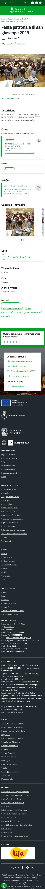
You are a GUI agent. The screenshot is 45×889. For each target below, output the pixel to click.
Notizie (4, 553)
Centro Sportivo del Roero (11, 799)
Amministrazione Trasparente (12, 723)
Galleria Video (6, 607)
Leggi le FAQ (6, 734)
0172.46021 (17, 148)
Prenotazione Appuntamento (12, 738)
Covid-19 (4, 572)
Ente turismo (6, 806)
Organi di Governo (8, 454)
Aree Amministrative (9, 458)
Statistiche (5, 775)
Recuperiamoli (6, 832)
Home (3, 19)
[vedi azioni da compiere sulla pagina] (19, 44)
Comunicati (5, 575)
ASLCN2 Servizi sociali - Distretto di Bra (16, 824)
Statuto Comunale (8, 753)
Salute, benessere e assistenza (13, 530)
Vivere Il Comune (13, 19)
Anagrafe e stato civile (10, 496)
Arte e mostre (6, 557)
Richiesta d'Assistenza (9, 745)
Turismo (4, 537)
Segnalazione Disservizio (10, 742)
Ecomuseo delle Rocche (10, 821)
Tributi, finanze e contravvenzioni (14, 533)
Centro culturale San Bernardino (13, 813)
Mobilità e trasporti (8, 526)
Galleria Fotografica (8, 603)
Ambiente (5, 493)
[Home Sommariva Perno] (21, 10)
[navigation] (4, 10)
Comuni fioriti (6, 828)
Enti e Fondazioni (8, 469)
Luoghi (3, 596)
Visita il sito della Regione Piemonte (15, 791)
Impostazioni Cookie (9, 764)
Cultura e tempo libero (9, 511)
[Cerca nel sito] (39, 10)
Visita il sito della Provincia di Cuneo (15, 795)
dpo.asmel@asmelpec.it (14, 712)
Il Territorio (5, 599)
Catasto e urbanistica (9, 507)
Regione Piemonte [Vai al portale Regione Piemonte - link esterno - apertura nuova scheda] (8, 3)
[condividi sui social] (7, 44)
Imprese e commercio (9, 522)
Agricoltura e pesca (8, 489)
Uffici (3, 461)
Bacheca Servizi (7, 749)
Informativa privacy (8, 756)
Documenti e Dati (8, 465)
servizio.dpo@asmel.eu (15, 709)
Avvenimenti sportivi (9, 564)
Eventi (24, 19)
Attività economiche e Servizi (12, 610)
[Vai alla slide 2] (23, 240)
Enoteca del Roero (8, 817)
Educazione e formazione (11, 515)
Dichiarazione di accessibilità (12, 727)
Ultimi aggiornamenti (9, 771)
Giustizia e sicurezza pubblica (12, 518)
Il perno (4, 568)
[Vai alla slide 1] (21, 240)
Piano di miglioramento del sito (13, 731)
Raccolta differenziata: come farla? (14, 836)
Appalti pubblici (7, 500)
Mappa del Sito (7, 779)
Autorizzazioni (6, 504)
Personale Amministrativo (11, 473)
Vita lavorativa (7, 541)
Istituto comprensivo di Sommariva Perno (17, 810)
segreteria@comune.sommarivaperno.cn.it (19, 153)
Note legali (5, 760)
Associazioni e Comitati (10, 614)
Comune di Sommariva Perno (15, 185)
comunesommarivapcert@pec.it (18, 637)
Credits (4, 767)
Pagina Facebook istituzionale (12, 802)
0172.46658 (9, 629)
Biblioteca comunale (9, 561)
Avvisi (3, 579)
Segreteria (9, 139)
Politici (3, 476)
